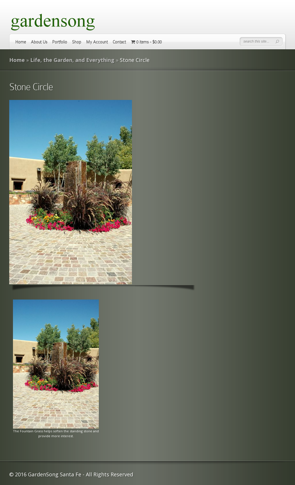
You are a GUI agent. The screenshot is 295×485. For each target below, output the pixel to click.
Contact (119, 42)
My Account (97, 42)
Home (20, 42)
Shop (76, 42)
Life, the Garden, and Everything (72, 59)
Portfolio (59, 42)
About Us (39, 42)
